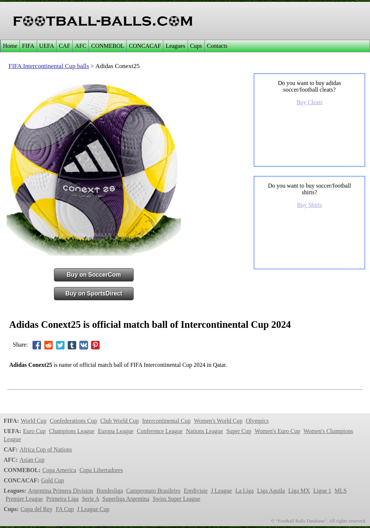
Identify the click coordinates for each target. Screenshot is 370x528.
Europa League (115, 431)
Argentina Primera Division (60, 491)
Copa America (59, 470)
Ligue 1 (322, 491)
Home (10, 46)
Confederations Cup (73, 421)
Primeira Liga (62, 499)
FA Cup (65, 509)
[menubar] (115, 46)
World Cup (33, 421)
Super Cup (238, 431)
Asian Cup (31, 460)
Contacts (217, 46)
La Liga (244, 491)
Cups (196, 46)
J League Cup (93, 509)
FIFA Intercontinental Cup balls (48, 66)
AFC (80, 46)
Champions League (71, 431)
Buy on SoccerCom (94, 275)
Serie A (90, 499)
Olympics (257, 421)
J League (221, 491)
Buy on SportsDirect (93, 293)
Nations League (204, 431)
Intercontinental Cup (166, 421)
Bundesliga (110, 491)
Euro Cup (34, 431)
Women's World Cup (218, 421)
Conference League (160, 431)
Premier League (24, 499)
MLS (341, 491)
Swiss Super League (176, 499)
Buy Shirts (309, 205)
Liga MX (299, 491)
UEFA (46, 46)
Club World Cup (119, 421)
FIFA (28, 46)
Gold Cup (52, 480)
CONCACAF (145, 46)
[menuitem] (9, 46)
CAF (64, 46)
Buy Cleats (310, 102)
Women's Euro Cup (277, 431)
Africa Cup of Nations (45, 449)
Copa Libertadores (101, 470)
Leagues (175, 46)
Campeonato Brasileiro (153, 491)
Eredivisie (196, 491)
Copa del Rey (36, 509)
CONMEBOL (107, 46)
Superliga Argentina (125, 499)
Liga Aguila (271, 491)
